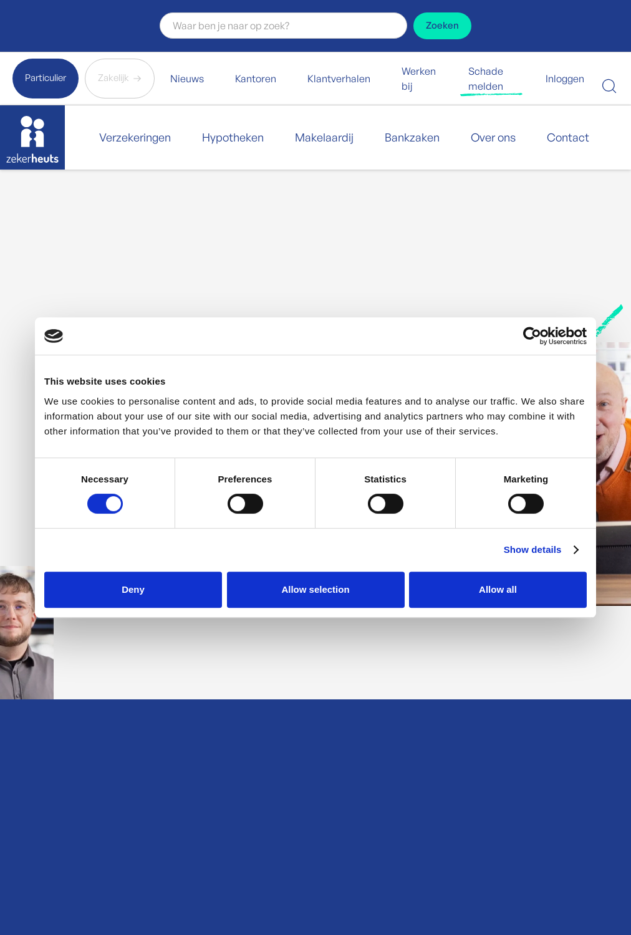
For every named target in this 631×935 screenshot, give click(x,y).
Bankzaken (412, 137)
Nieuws (187, 78)
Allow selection (315, 589)
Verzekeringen (135, 137)
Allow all (498, 589)
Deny (133, 589)
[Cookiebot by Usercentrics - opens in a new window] (532, 336)
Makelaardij (324, 137)
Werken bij (419, 78)
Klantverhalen (338, 78)
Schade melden (485, 78)
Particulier (45, 78)
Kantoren (255, 78)
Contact (568, 137)
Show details (533, 549)
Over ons (493, 137)
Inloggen (565, 78)
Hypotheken (233, 137)
